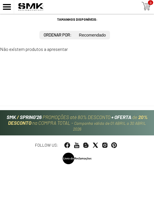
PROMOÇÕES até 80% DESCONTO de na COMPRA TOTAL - (77, 122)
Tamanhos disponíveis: (77, 19)
